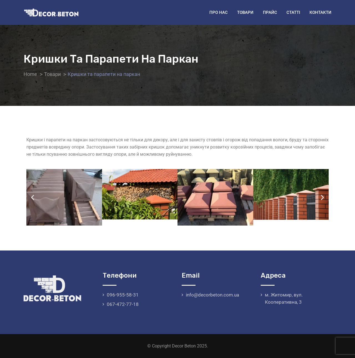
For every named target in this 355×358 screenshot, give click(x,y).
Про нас (218, 12)
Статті (293, 12)
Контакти (320, 12)
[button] (32, 197)
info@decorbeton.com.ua (212, 295)
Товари (245, 12)
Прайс (270, 12)
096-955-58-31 (123, 295)
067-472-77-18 (123, 304)
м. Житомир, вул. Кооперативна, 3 (284, 298)
